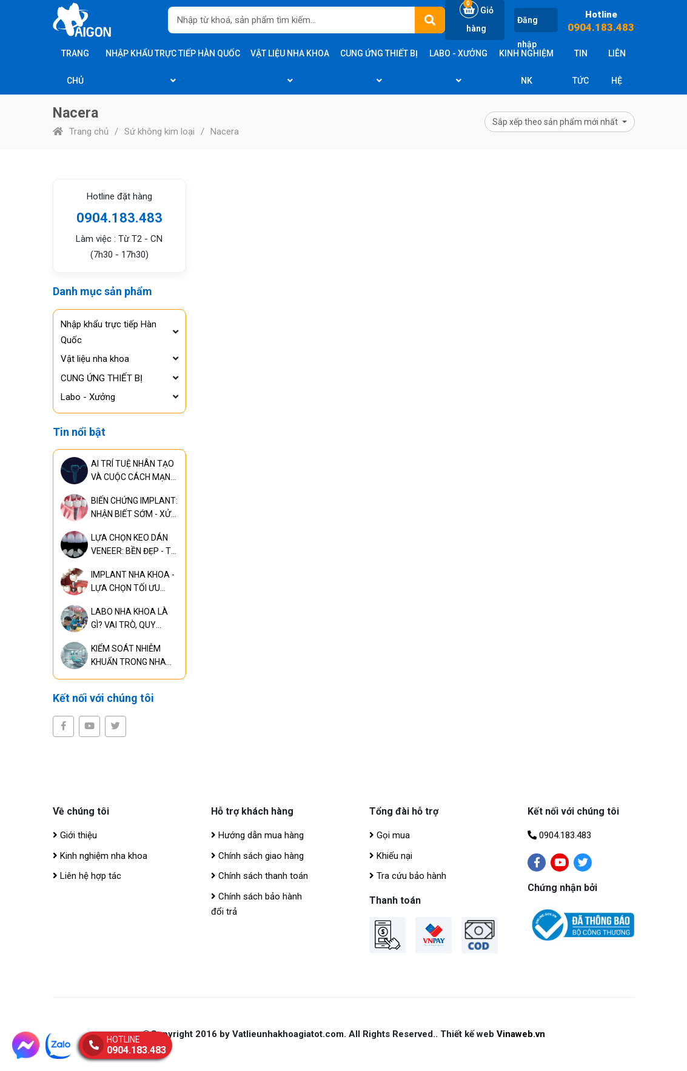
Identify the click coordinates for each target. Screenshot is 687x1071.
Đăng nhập (527, 32)
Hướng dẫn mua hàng (257, 835)
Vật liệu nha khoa (289, 66)
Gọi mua (389, 835)
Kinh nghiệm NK (526, 66)
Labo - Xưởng (458, 66)
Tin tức (580, 66)
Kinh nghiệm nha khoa (100, 855)
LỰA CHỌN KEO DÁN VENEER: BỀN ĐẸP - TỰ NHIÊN (134, 545)
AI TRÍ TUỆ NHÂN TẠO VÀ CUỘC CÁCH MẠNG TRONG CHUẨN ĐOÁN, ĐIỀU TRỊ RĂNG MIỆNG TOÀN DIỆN (133, 471)
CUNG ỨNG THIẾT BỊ (379, 66)
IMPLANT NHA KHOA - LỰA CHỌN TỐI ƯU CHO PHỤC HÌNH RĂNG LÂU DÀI (133, 582)
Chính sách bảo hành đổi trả (256, 904)
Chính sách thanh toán (259, 875)
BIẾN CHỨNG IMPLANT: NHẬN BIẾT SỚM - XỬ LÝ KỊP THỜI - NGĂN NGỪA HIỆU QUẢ (134, 508)
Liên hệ (617, 66)
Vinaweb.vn (521, 1034)
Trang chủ (75, 66)
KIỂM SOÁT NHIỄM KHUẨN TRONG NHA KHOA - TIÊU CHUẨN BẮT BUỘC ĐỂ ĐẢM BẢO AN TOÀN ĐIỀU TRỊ (129, 656)
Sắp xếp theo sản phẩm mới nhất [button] (556, 122)
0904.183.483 (601, 27)
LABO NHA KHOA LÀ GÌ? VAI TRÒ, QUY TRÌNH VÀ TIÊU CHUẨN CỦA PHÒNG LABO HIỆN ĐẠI (133, 619)
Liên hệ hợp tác (87, 875)
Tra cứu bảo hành (407, 875)
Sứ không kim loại (159, 131)
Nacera (224, 131)
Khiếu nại (390, 855)
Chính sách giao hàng (257, 855)
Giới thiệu (75, 835)
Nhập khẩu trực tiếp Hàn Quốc (173, 66)
